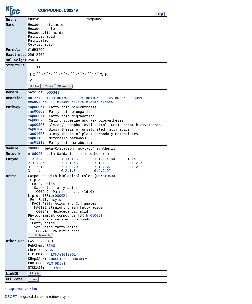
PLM (50, 264)
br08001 (110, 176)
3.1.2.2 (134, 163)
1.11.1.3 (69, 159)
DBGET (11, 297)
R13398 (106, 102)
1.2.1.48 (36, 159)
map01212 (36, 143)
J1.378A (54, 268)
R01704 (77, 98)
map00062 (36, 112)
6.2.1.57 (102, 171)
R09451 (48, 102)
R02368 (121, 98)
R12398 (77, 102)
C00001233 (58, 259)
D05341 (53, 93)
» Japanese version (21, 289)
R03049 (135, 98)
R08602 (34, 102)
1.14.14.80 (104, 159)
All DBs (34, 274)
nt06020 (35, 154)
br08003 (93, 216)
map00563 (36, 125)
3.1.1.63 (69, 163)
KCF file (48, 87)
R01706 (106, 98)
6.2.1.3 (68, 171)
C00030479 (79, 259)
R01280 (48, 98)
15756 (48, 251)
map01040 (36, 130)
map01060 (36, 134)
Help (160, 14)
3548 (51, 246)
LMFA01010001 (63, 255)
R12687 (92, 102)
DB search (64, 87)
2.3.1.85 (36, 163)
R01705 (92, 98)
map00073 (36, 121)
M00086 (34, 149)
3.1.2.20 (69, 167)
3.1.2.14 (36, 167)
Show (33, 280)
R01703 (63, 98)
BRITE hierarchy (40, 235)
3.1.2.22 (102, 167)
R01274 (34, 98)
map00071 (36, 116)
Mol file (34, 87)
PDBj (59, 264)
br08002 (58, 196)
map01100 (36, 138)
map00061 (36, 107)
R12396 (63, 102)
